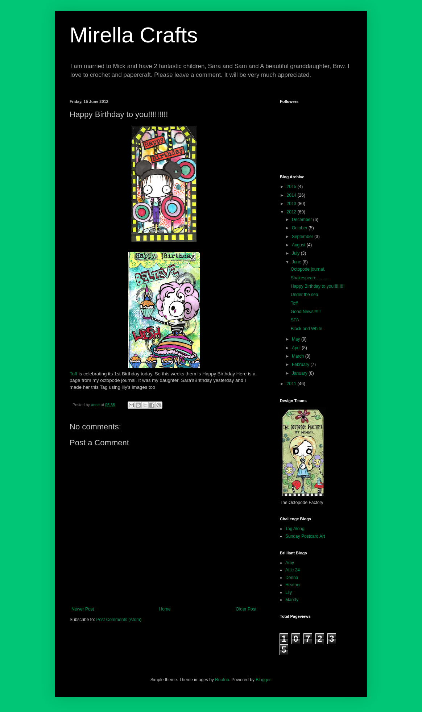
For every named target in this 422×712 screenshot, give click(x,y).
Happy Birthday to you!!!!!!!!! (317, 286)
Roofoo (222, 679)
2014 (292, 195)
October (300, 227)
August (299, 244)
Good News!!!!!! (306, 311)
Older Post (246, 609)
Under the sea (304, 294)
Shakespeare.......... (309, 277)
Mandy (291, 599)
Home (165, 609)
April (297, 347)
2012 (292, 212)
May (296, 339)
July (296, 253)
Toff (73, 373)
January (300, 373)
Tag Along (295, 528)
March (298, 356)
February (301, 364)
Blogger (263, 679)
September (303, 236)
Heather (293, 584)
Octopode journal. (308, 269)
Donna (291, 577)
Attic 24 (292, 569)
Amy (289, 562)
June (297, 262)
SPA (295, 319)
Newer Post (82, 609)
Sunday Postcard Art (305, 536)
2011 (292, 383)
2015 (292, 186)
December (302, 219)
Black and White (306, 328)
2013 (292, 203)
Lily (288, 592)
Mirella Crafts (134, 35)
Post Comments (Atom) (118, 619)
